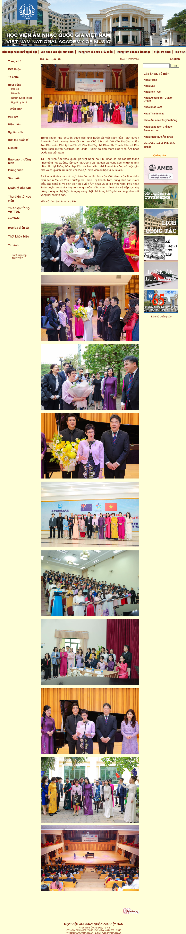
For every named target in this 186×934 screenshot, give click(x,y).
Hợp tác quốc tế (19, 102)
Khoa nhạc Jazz (153, 107)
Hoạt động (14, 84)
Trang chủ (14, 61)
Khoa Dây (149, 85)
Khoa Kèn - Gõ (152, 91)
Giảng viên (15, 170)
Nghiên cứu (15, 132)
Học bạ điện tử (18, 227)
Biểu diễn (15, 93)
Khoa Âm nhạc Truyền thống (160, 120)
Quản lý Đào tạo (19, 187)
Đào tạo (15, 89)
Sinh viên (14, 178)
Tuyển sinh (15, 108)
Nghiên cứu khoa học (21, 98)
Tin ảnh (13, 245)
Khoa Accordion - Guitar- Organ (158, 99)
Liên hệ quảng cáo (161, 316)
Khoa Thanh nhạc (154, 113)
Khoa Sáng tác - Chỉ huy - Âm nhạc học (158, 128)
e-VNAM (13, 218)
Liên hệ (13, 147)
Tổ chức (13, 76)
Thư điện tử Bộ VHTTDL (18, 209)
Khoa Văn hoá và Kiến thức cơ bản (160, 145)
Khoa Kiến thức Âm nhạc (158, 136)
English (175, 58)
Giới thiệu (14, 69)
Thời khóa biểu (18, 236)
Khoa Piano (150, 79)
